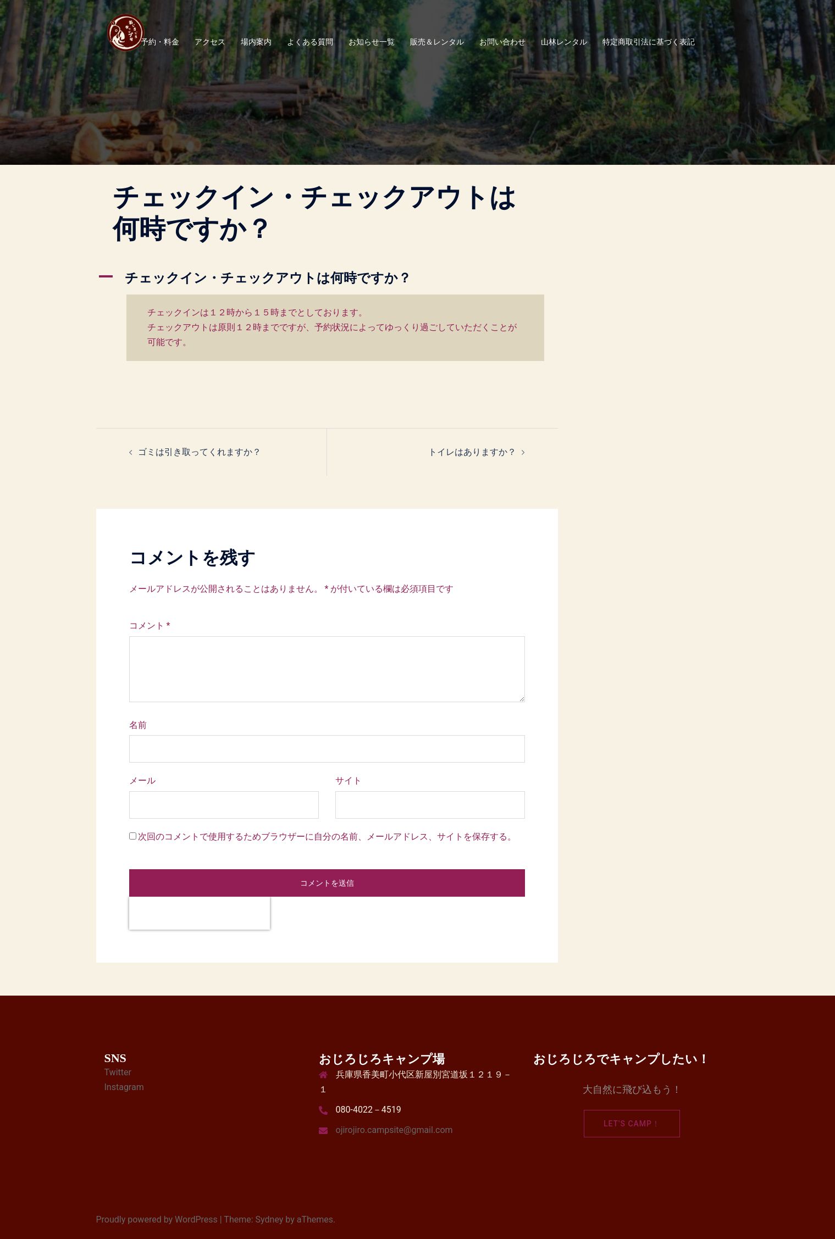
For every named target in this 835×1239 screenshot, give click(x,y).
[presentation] (199, 913)
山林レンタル (564, 41)
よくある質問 (310, 41)
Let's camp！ (632, 1123)
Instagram (124, 1087)
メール (142, 780)
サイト (348, 780)
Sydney (270, 1219)
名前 (138, 725)
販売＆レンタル (437, 41)
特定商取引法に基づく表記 (648, 41)
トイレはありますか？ (472, 452)
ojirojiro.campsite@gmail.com (394, 1130)
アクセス (210, 41)
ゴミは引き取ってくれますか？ (199, 452)
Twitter (117, 1072)
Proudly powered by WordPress (157, 1219)
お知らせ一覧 (372, 41)
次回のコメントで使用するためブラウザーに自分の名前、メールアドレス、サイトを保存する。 (327, 836)
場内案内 (256, 41)
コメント (149, 625)
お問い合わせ (502, 41)
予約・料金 (160, 41)
